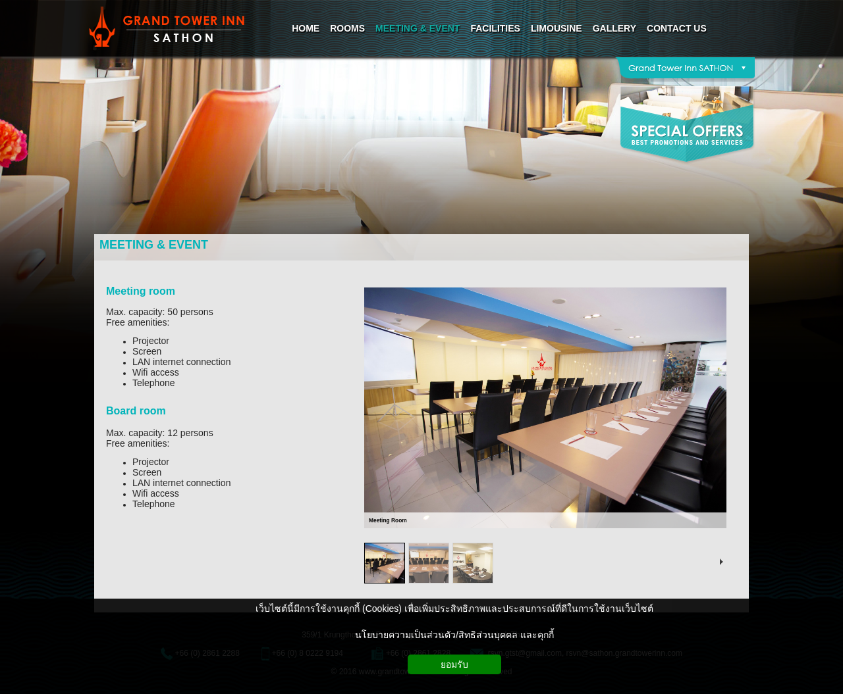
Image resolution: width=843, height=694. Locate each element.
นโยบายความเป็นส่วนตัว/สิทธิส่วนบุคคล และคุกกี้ (454, 635)
